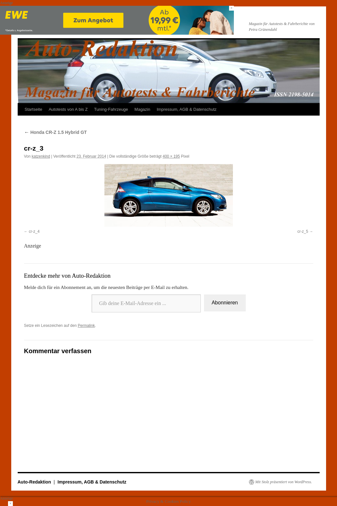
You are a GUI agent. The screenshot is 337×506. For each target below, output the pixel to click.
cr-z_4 (34, 231)
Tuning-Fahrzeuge (111, 109)
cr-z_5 (302, 231)
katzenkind (41, 156)
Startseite (33, 109)
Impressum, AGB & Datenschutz (187, 109)
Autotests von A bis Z (68, 109)
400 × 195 (171, 156)
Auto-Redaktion (35, 481)
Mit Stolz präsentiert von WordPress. (283, 482)
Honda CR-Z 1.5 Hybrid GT (55, 132)
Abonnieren (225, 302)
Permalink (86, 325)
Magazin (142, 109)
